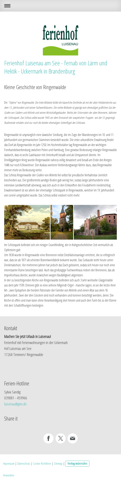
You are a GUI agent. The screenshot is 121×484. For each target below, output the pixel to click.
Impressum (8, 463)
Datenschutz (23, 463)
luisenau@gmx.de (15, 404)
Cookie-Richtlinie (42, 463)
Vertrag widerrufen (77, 463)
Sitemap (58, 463)
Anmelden (8, 475)
